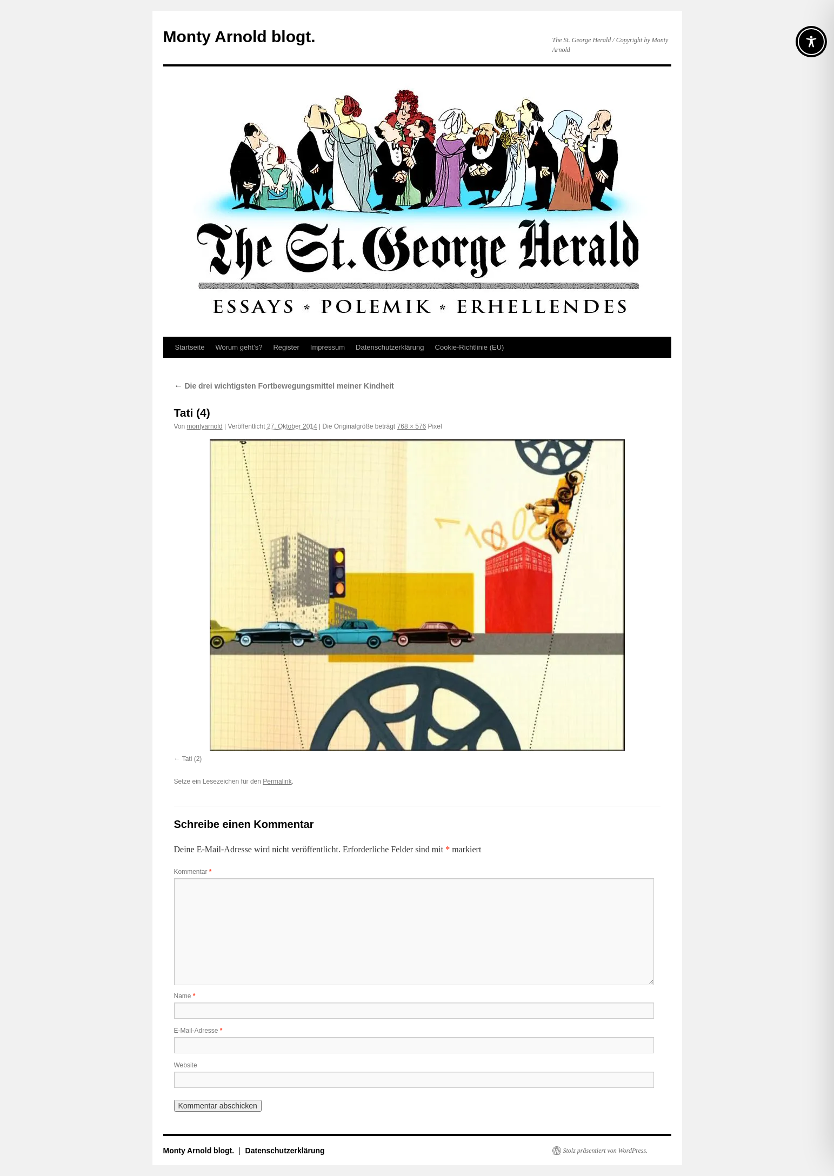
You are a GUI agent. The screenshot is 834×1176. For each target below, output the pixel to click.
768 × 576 (411, 426)
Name (185, 996)
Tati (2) (192, 759)
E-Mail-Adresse (198, 1030)
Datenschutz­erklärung (390, 347)
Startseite (190, 347)
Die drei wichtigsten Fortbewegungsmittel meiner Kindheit (284, 386)
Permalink (277, 781)
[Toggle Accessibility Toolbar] (811, 41)
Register (286, 347)
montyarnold (205, 426)
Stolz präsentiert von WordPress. (605, 1150)
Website (185, 1065)
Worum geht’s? (238, 347)
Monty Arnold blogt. (239, 36)
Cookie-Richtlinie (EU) (469, 347)
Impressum (327, 347)
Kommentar (193, 872)
